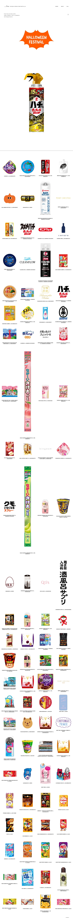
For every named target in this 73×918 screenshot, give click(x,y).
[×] (68, 14)
